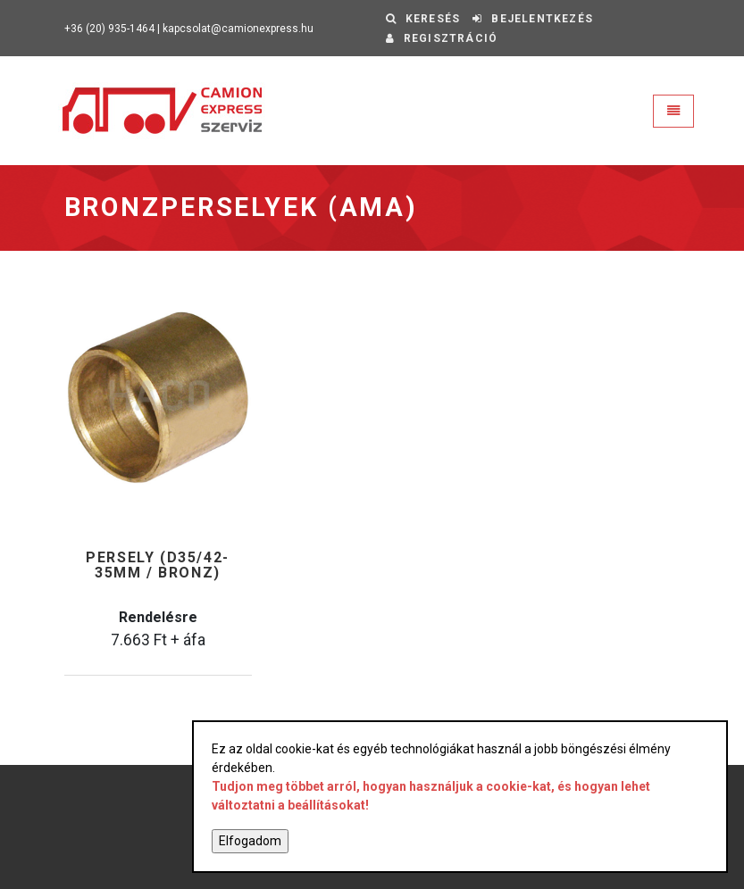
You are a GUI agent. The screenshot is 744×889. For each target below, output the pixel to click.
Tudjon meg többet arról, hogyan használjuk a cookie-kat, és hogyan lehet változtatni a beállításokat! (431, 795)
